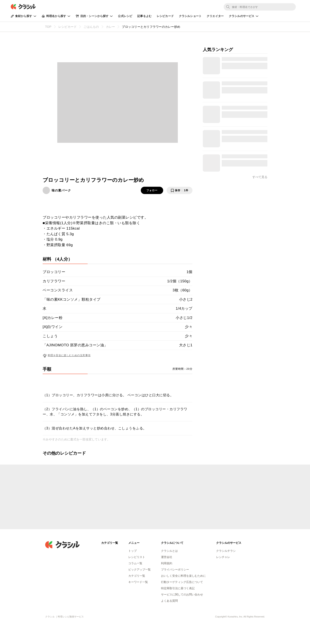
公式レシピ (125, 16)
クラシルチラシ (226, 550)
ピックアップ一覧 (139, 569)
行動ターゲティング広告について (182, 582)
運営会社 (166, 557)
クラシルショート (190, 16)
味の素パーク (61, 190)
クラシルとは (169, 550)
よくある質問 (169, 600)
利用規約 (166, 563)
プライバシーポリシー (175, 569)
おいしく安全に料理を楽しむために (183, 575)
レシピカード (165, 16)
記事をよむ (144, 16)
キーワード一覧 (138, 582)
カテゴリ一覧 (136, 575)
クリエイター (215, 16)
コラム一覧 (135, 563)
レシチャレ (223, 557)
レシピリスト (136, 557)
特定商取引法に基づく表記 (178, 588)
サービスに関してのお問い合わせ (182, 594)
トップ (132, 550)
